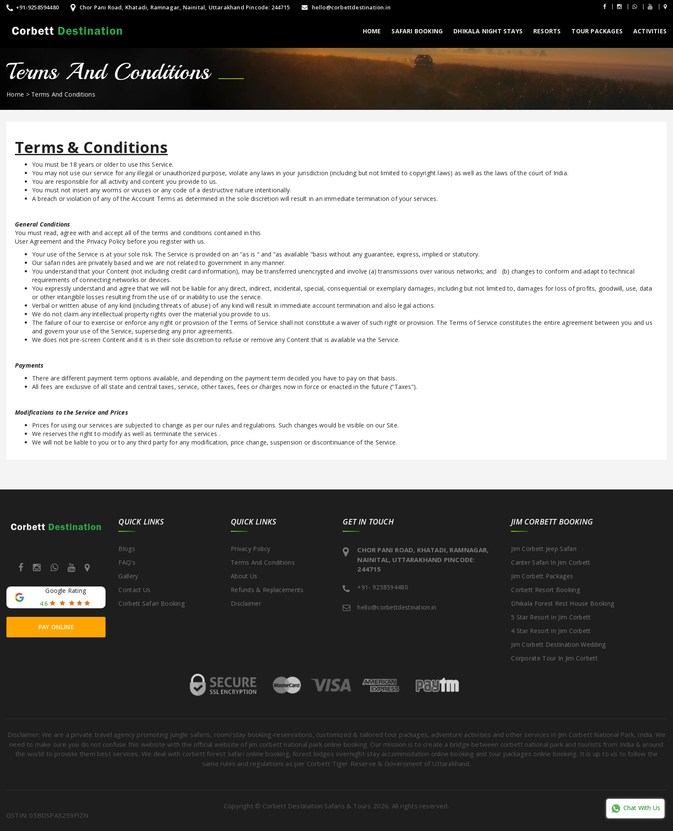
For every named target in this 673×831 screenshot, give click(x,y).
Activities (650, 31)
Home (372, 31)
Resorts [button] (547, 31)
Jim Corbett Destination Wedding (558, 644)
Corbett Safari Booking (151, 603)
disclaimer (246, 603)
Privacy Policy (250, 549)
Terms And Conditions (63, 94)
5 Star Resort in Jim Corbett (551, 617)
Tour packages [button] (597, 31)
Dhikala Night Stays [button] (488, 31)
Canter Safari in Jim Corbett (550, 562)
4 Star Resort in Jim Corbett (551, 631)
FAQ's (126, 562)
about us (244, 576)
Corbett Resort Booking (545, 590)
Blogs (126, 549)
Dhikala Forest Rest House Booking (562, 603)
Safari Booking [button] (417, 31)
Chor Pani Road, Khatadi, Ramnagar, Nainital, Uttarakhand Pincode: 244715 (180, 7)
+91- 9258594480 (382, 587)
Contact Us (134, 590)
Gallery (128, 576)
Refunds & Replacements (267, 590)
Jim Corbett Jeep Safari (543, 549)
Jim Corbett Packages (542, 576)
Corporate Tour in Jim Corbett (554, 658)
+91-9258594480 (32, 7)
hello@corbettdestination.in (346, 7)
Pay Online (56, 627)
